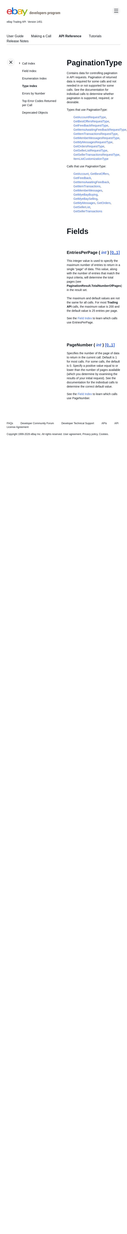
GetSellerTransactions (87, 211)
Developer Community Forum (37, 423)
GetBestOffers (99, 173)
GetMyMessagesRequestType (93, 142)
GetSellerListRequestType (90, 150)
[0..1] (115, 252)
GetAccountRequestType (89, 117)
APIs (104, 423)
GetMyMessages (84, 203)
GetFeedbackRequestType (90, 125)
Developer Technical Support (77, 423)
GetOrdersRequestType (88, 146)
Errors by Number (33, 93)
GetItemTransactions (86, 186)
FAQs (10, 423)
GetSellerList (81, 207)
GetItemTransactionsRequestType (95, 133)
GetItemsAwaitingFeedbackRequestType (99, 129)
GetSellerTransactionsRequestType (96, 154)
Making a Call (41, 36)
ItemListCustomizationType (90, 158)
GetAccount (81, 173)
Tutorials (95, 36)
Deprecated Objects (35, 112)
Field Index (29, 71)
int (103, 252)
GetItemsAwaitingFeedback (91, 182)
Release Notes (18, 41)
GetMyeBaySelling (85, 198)
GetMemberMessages (87, 190)
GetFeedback (82, 178)
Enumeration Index (34, 78)
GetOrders (104, 203)
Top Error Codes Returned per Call (39, 103)
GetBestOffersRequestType (91, 121)
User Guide (15, 36)
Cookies (103, 434)
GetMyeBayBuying (85, 194)
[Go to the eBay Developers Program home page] (33, 14)
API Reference (70, 36)
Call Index (28, 63)
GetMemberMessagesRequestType (96, 138)
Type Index (29, 86)
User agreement (72, 434)
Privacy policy (90, 434)
